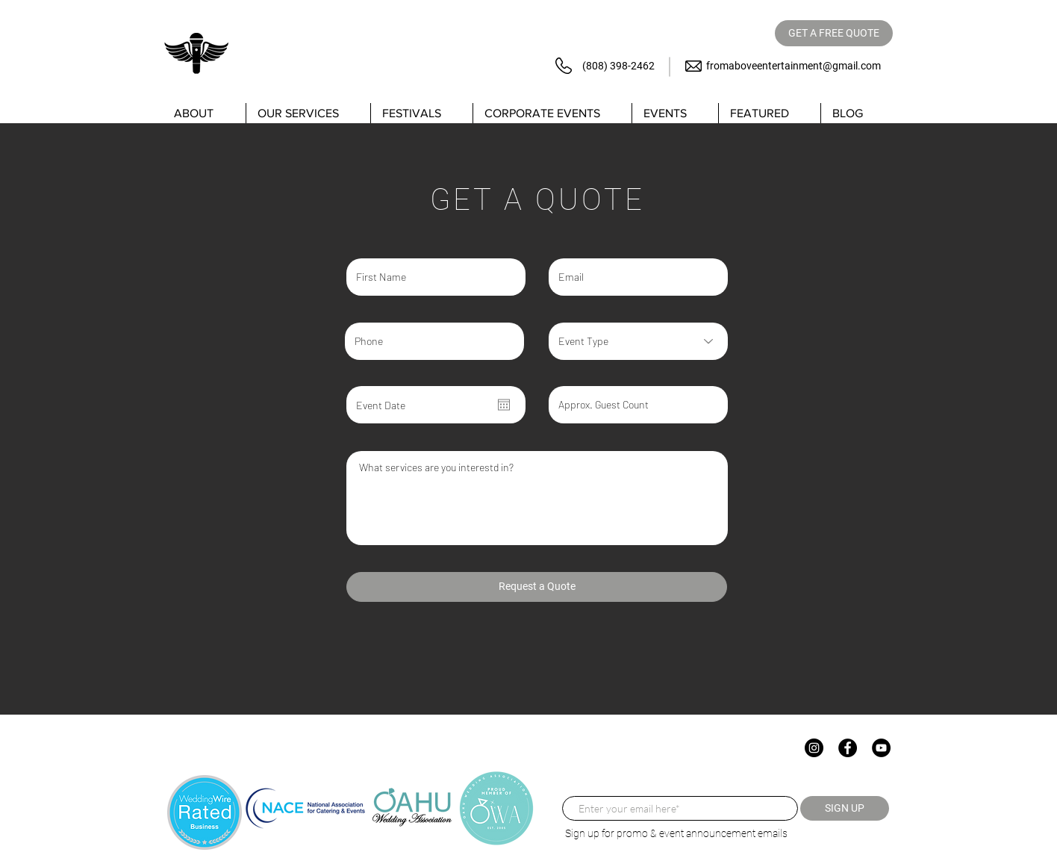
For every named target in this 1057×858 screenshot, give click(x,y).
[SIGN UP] (844, 808)
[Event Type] (638, 341)
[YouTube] (881, 748)
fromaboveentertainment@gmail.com (793, 66)
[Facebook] (847, 748)
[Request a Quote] (536, 587)
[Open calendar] (504, 405)
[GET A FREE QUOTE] (834, 33)
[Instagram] (814, 748)
